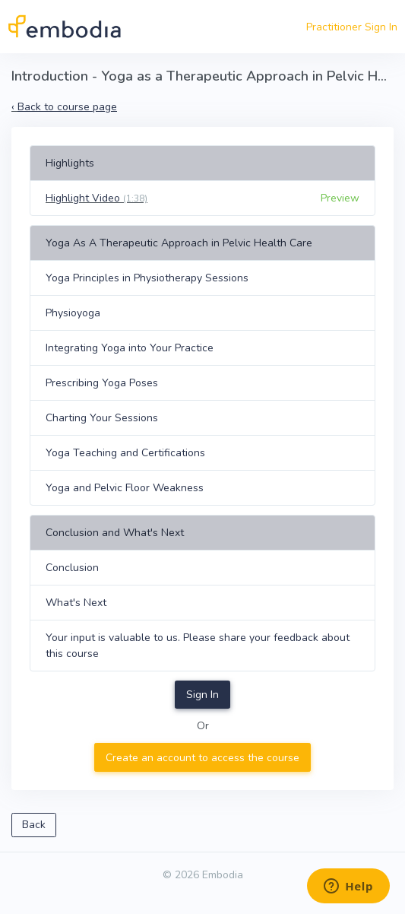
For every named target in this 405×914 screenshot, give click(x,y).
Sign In (202, 694)
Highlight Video (96, 198)
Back (34, 824)
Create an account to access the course (202, 758)
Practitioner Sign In (351, 27)
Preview (340, 198)
